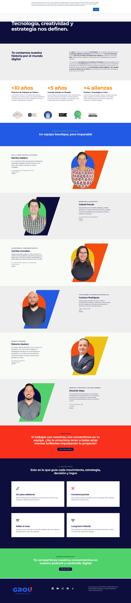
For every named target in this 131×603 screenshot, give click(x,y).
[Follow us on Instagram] (64, 588)
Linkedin (13, 173)
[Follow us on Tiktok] (74, 588)
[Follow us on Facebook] (69, 588)
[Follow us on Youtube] (59, 588)
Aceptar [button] (96, 9)
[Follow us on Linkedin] (54, 588)
